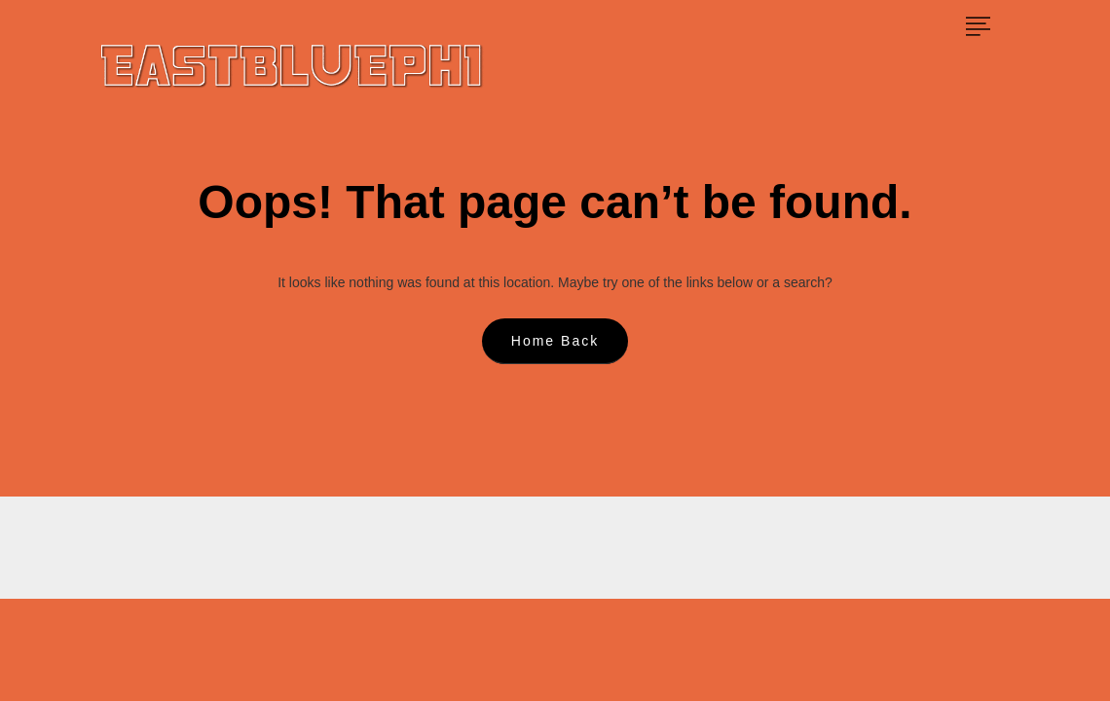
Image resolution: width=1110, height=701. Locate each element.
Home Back (555, 341)
